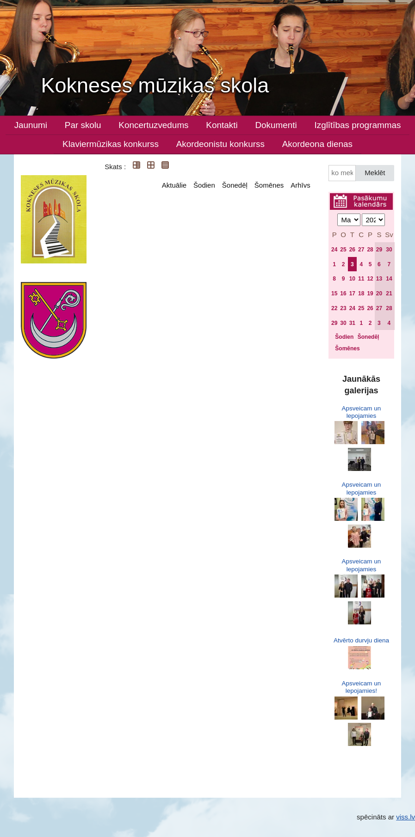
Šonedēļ (235, 185)
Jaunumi (30, 125)
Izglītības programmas (357, 125)
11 (361, 278)
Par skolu (83, 125)
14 (389, 278)
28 (370, 249)
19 (370, 293)
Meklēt (375, 173)
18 (361, 293)
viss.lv (405, 817)
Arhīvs (300, 185)
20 (379, 293)
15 (334, 293)
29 (379, 249)
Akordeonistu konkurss (220, 144)
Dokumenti (276, 125)
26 (352, 249)
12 (370, 278)
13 (379, 278)
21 (389, 293)
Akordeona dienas (317, 144)
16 (343, 293)
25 (343, 249)
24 (334, 249)
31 (352, 323)
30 (389, 249)
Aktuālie (174, 185)
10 (352, 278)
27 (361, 249)
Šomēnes (269, 185)
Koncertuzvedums (153, 125)
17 (352, 293)
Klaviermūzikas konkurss (110, 144)
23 (343, 308)
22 (334, 308)
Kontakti (221, 125)
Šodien (204, 185)
